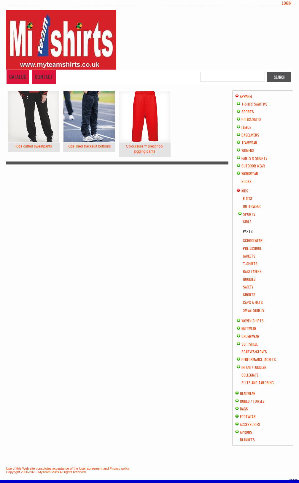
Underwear (250, 336)
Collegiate (249, 374)
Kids (244, 190)
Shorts (249, 294)
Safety (248, 286)
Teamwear (249, 142)
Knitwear (248, 328)
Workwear (249, 173)
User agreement (90, 468)
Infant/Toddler (253, 367)
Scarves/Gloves (254, 351)
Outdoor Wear (253, 165)
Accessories (250, 424)
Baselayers (250, 134)
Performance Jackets (258, 359)
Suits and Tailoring (257, 382)
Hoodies (249, 279)
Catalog (17, 76)
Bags (244, 408)
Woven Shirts (252, 320)
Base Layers (252, 271)
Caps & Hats (253, 302)
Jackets (249, 255)
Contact (44, 76)
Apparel (246, 96)
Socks (246, 181)
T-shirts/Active (254, 103)
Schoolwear (253, 240)
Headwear (247, 393)
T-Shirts (250, 263)
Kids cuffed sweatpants (33, 146)
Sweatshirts (253, 310)
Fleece (246, 127)
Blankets (247, 439)
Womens (247, 150)
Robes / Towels (252, 401)
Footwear (248, 416)
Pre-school (252, 248)
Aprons (246, 432)
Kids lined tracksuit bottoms (89, 146)
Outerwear (252, 206)
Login (286, 3)
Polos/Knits (251, 119)
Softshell (249, 343)
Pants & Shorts (254, 158)
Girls (247, 221)
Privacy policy (120, 468)
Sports (247, 111)
